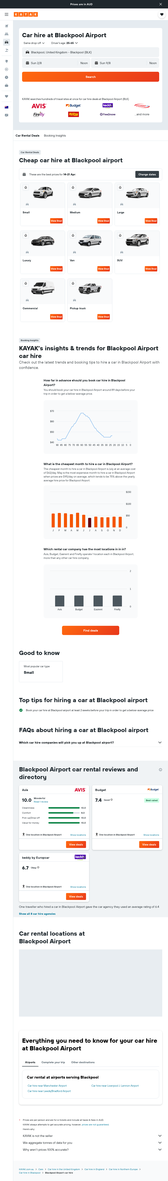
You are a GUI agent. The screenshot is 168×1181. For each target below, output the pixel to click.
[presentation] (160, 769)
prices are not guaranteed (95, 1124)
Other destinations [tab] (83, 1062)
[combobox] (34, 43)
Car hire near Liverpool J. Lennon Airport (115, 1085)
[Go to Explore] (7, 61)
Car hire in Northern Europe (123, 1169)
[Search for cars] (7, 42)
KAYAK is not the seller (92, 1135)
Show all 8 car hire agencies (37, 913)
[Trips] (7, 96)
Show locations (78, 834)
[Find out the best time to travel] (7, 77)
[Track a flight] (7, 69)
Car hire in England (94, 1169)
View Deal (56, 220)
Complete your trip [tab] (53, 1062)
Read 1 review (41, 801)
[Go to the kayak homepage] (26, 14)
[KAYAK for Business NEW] (7, 85)
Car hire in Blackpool (30, 1172)
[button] (160, 4)
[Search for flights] (7, 26)
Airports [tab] (30, 1062)
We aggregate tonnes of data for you (92, 1142)
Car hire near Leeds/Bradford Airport (49, 1091)
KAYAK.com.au (26, 1169)
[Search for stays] (7, 34)
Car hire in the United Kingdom (64, 1169)
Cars (40, 1169)
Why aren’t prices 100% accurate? (92, 1149)
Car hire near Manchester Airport (47, 1085)
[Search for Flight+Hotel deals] (7, 50)
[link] (90, 630)
